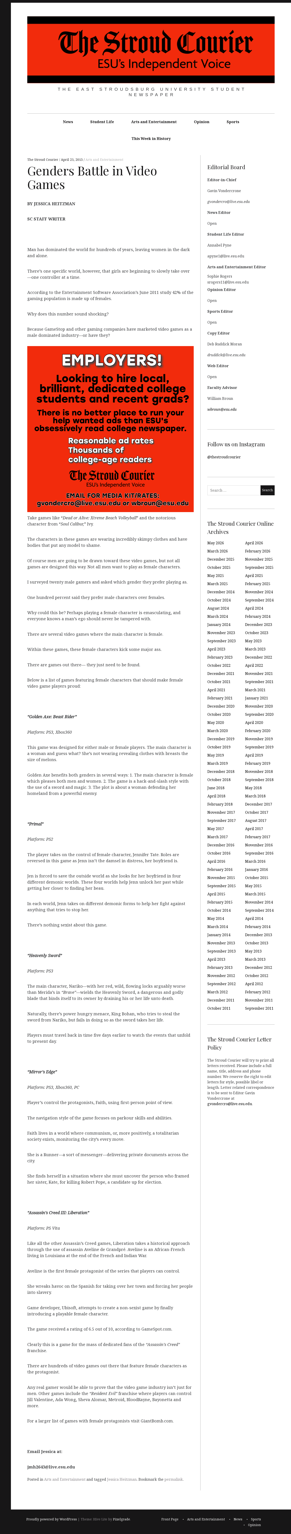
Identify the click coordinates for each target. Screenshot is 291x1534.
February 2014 (257, 926)
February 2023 (220, 657)
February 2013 (220, 967)
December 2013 (258, 934)
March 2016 (255, 861)
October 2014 (219, 910)
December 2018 (220, 771)
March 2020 (217, 730)
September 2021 (259, 681)
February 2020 (257, 730)
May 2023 (253, 640)
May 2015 (253, 885)
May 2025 (215, 575)
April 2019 (254, 755)
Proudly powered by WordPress (51, 1519)
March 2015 (255, 894)
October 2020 (219, 714)
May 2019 (215, 755)
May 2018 (253, 787)
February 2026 (257, 551)
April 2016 (216, 861)
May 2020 (215, 722)
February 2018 (220, 804)
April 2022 (254, 665)
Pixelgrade (121, 1519)
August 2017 (255, 820)
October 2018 (219, 779)
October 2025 (219, 567)
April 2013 (216, 959)
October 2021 (219, 681)
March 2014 (217, 926)
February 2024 (257, 616)
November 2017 (221, 812)
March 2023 (255, 649)
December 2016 (220, 845)
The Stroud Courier (43, 160)
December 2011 (220, 1000)
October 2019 (219, 747)
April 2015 (216, 894)
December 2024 (220, 591)
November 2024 (259, 591)
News (68, 121)
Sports (233, 121)
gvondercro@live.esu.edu (229, 1103)
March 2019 (217, 763)
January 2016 (256, 869)
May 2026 (215, 542)
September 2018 (259, 779)
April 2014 (254, 918)
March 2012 (217, 991)
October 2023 (256, 632)
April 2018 (216, 796)
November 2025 (259, 559)
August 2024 (218, 608)
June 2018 (215, 787)
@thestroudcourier (224, 456)
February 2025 (257, 583)
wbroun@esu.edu (222, 409)
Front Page (169, 1519)
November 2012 (221, 975)
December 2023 (258, 624)
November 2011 (259, 1000)
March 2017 (217, 836)
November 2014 (259, 902)
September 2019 (259, 747)
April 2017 (254, 828)
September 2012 (221, 983)
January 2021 (256, 698)
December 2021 (220, 673)
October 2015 (256, 877)
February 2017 (257, 836)
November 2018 (259, 771)
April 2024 (254, 608)
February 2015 (220, 902)
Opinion (201, 121)
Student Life (102, 121)
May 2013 (253, 951)
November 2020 (259, 706)
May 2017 (215, 828)
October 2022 (219, 665)
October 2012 (256, 975)
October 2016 (219, 853)
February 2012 (257, 991)
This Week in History (151, 138)
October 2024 (219, 600)
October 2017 (256, 812)
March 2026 (217, 551)
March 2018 (255, 796)
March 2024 (217, 616)
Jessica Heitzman (122, 1479)
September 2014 (259, 910)
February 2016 (220, 869)
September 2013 (221, 951)
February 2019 (257, 763)
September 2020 (259, 714)
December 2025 (220, 559)
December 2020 (220, 706)
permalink (173, 1479)
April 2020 (254, 722)
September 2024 (259, 600)
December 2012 (258, 967)
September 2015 (221, 885)
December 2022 (258, 657)
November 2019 (259, 738)
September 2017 (221, 820)
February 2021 (220, 698)
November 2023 (221, 632)
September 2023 (221, 640)
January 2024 (218, 624)
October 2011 (219, 1008)
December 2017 (258, 804)
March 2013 (255, 959)
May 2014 (215, 918)
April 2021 (216, 689)
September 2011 (259, 1008)
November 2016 (259, 845)
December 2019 (220, 738)
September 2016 (259, 853)
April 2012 (254, 983)
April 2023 (216, 649)
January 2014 (218, 934)
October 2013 (256, 942)
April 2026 (254, 542)
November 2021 (259, 673)
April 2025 (254, 575)
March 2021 (255, 689)
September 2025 (259, 567)
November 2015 (221, 877)
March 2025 (217, 583)
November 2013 (221, 942)
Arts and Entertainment (154, 121)
